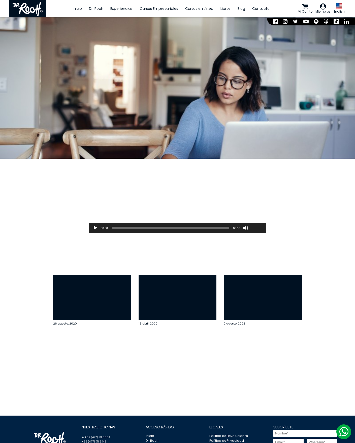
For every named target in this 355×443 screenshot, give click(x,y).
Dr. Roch (92, 8)
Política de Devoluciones (228, 436)
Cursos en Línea (195, 8)
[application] (177, 229)
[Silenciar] (245, 229)
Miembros (320, 9)
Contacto (257, 8)
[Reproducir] (95, 229)
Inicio (73, 8)
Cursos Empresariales (155, 8)
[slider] (170, 229)
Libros (221, 8)
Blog (237, 8)
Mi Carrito (299, 9)
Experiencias (117, 8)
